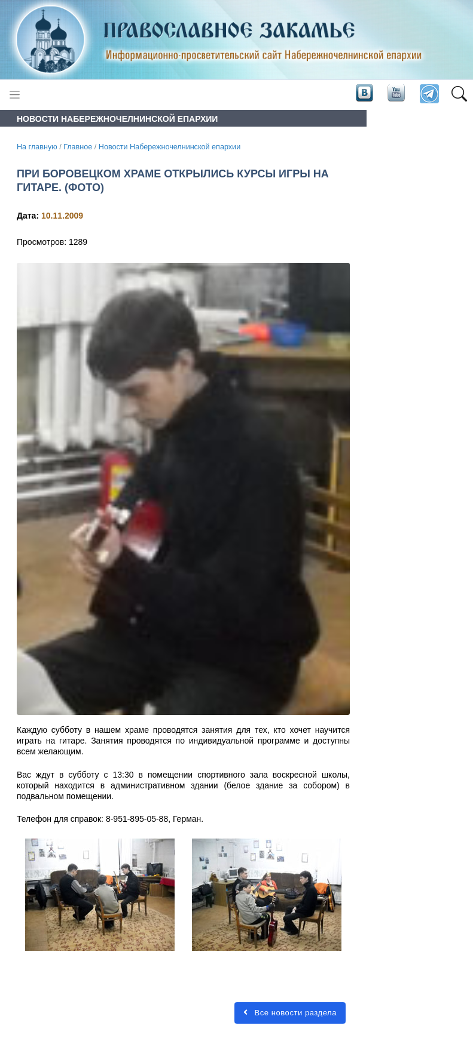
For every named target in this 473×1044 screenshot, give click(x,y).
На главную (37, 147)
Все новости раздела (290, 1012)
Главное (77, 147)
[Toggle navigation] (14, 94)
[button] (459, 94)
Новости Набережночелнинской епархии (169, 147)
